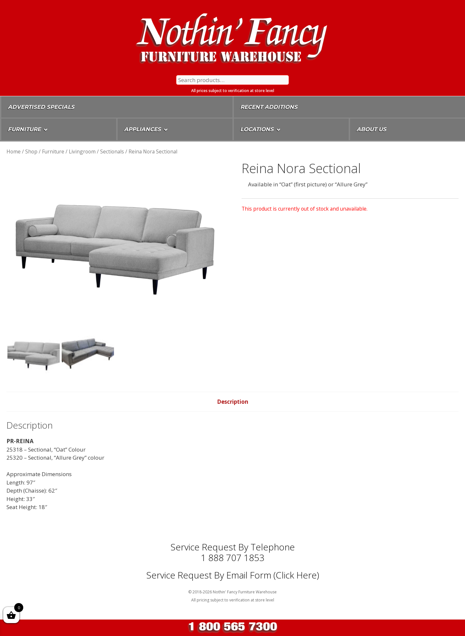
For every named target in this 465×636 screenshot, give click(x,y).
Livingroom (82, 151)
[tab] (232, 402)
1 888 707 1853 (232, 557)
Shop (31, 151)
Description (232, 401)
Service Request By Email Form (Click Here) (232, 575)
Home (13, 151)
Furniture (53, 151)
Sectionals (112, 151)
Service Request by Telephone (232, 547)
